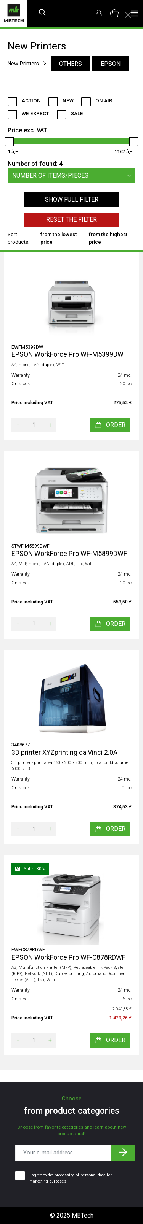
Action (31, 100)
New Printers (23, 63)
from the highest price (108, 238)
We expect (35, 113)
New (68, 100)
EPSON (111, 63)
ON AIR (103, 100)
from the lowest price (58, 238)
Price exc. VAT (27, 130)
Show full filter (71, 199)
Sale (77, 113)
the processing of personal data (77, 1175)
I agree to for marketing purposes (70, 1178)
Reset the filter (71, 219)
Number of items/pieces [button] (73, 175)
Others (70, 63)
